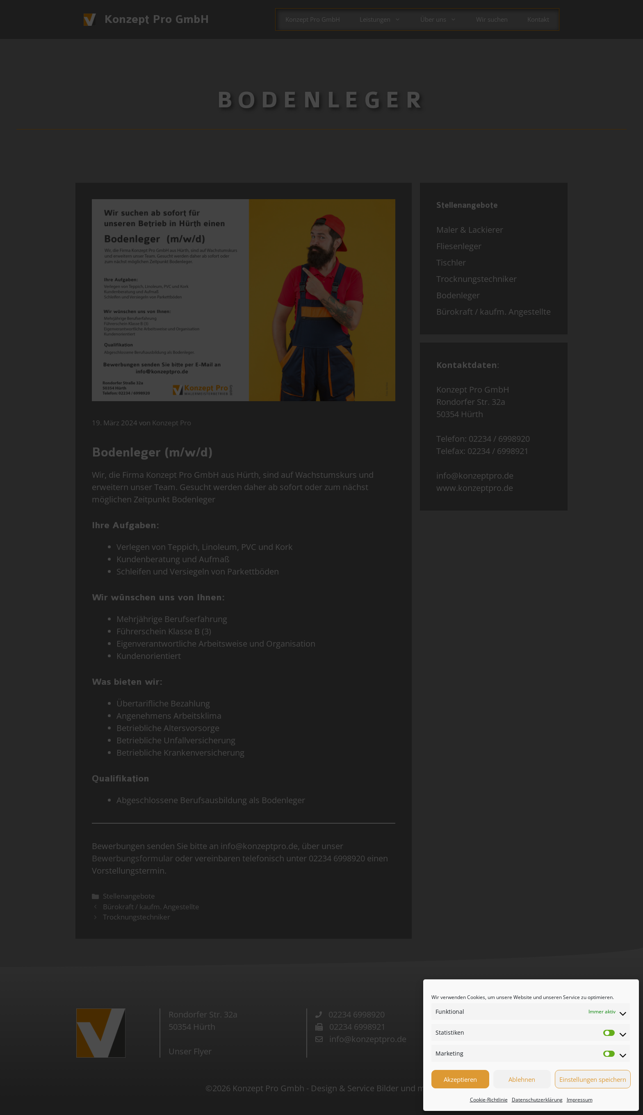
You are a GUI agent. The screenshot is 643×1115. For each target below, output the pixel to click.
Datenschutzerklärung (537, 1099)
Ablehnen (521, 1079)
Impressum (580, 1099)
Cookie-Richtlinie (489, 1099)
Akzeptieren (460, 1079)
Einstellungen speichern (592, 1079)
